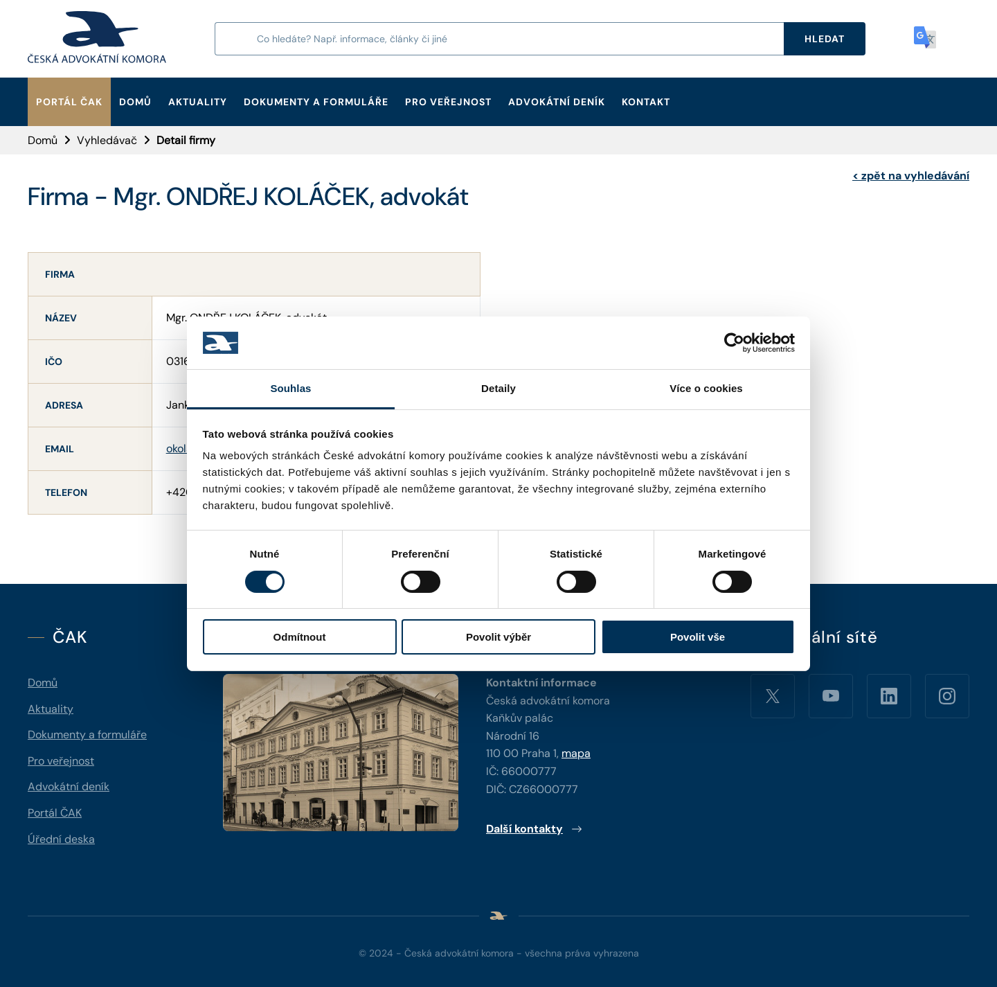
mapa (576, 753)
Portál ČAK (69, 102)
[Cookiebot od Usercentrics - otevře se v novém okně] (734, 342)
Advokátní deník (556, 102)
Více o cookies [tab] (706, 388)
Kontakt (646, 102)
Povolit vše (697, 637)
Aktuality (197, 102)
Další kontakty (534, 828)
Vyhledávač (107, 140)
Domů (135, 102)
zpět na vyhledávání (910, 175)
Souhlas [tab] (290, 388)
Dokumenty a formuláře (316, 102)
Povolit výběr (498, 637)
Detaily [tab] (498, 388)
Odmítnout (299, 637)
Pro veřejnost (448, 102)
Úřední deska (61, 839)
